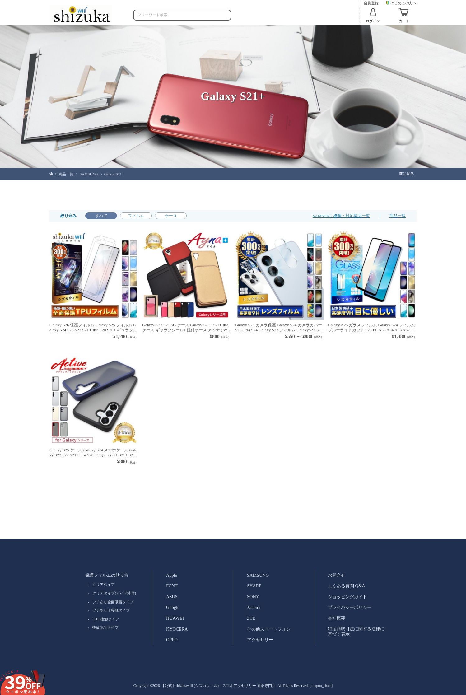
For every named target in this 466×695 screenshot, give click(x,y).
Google (172, 607)
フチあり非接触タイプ (111, 610)
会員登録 (371, 3)
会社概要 (336, 618)
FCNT (172, 585)
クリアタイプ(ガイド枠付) (114, 593)
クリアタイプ (103, 584)
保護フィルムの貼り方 (106, 575)
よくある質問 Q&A (346, 585)
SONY (253, 596)
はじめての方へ (401, 3)
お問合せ (336, 575)
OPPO (172, 639)
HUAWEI (175, 618)
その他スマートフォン (269, 629)
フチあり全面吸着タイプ (112, 602)
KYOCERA (177, 629)
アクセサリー (260, 639)
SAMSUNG (258, 575)
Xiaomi (253, 607)
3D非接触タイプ (105, 619)
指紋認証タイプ (105, 627)
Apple (171, 575)
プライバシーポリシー (349, 607)
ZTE (251, 618)
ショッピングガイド (347, 596)
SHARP (254, 585)
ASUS (172, 596)
